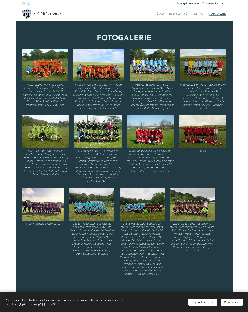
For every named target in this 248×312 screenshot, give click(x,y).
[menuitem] (155, 14)
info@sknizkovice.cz (216, 3)
